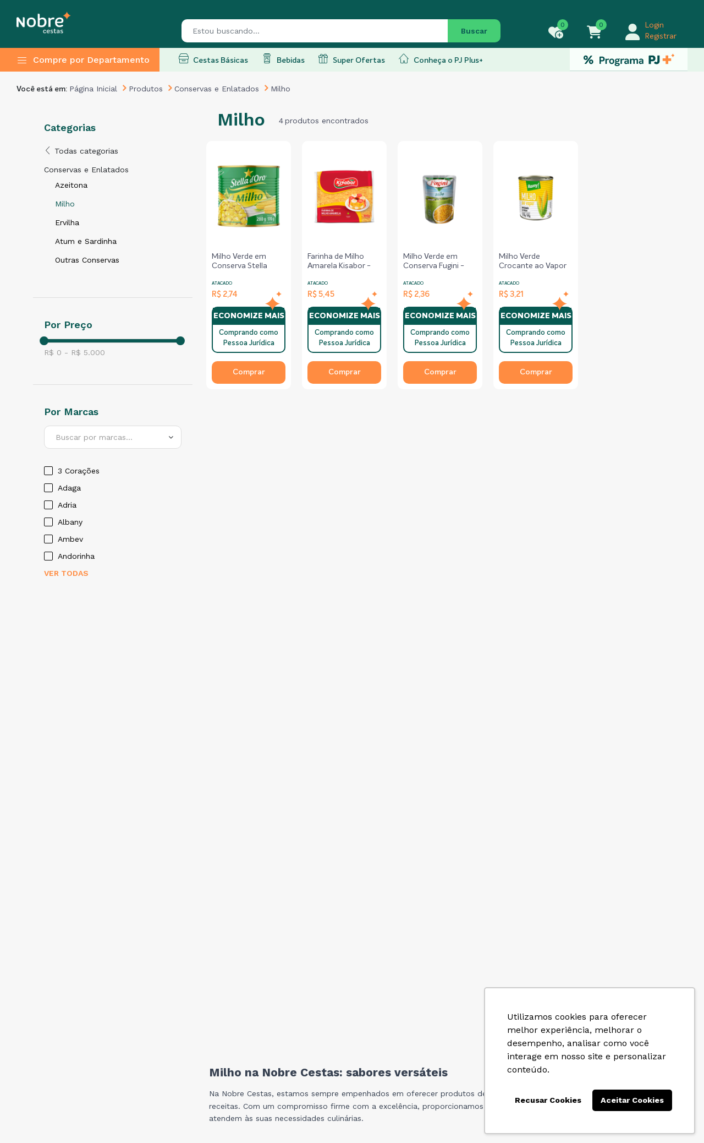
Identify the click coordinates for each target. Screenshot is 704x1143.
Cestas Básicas (213, 58)
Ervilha (67, 222)
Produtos (146, 88)
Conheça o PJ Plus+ (441, 58)
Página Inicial (93, 88)
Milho (65, 203)
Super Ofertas (351, 58)
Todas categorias (81, 150)
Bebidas (283, 58)
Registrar (660, 36)
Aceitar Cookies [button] (632, 1100)
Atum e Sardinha (86, 241)
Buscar (474, 30)
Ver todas (66, 573)
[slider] (44, 340)
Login (654, 25)
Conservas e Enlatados (216, 88)
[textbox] (113, 437)
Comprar (249, 372)
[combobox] (113, 437)
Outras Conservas (87, 259)
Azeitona (71, 185)
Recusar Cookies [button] (548, 1100)
